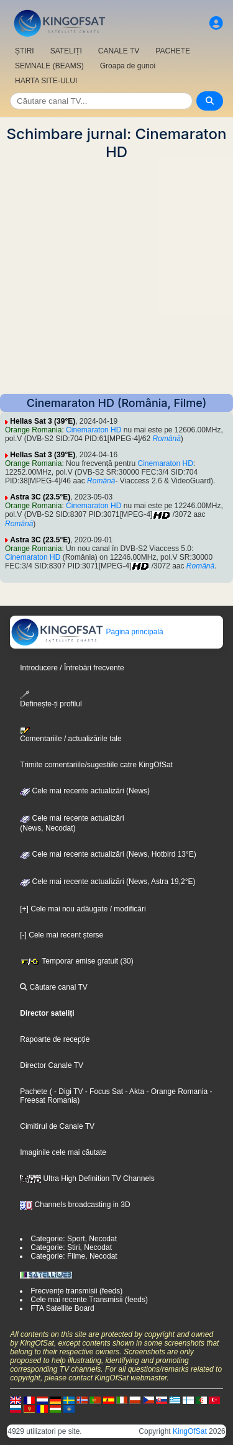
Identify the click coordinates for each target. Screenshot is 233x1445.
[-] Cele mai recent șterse (61, 935)
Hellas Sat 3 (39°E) (42, 421)
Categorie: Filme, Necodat (73, 1256)
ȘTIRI (24, 51)
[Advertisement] (116, 277)
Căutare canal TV (54, 987)
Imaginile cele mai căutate (63, 1152)
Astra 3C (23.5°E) (40, 497)
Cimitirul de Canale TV (57, 1126)
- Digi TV (68, 1091)
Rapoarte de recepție (54, 1039)
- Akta (133, 1091)
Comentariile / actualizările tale (70, 735)
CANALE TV (118, 51)
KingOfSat (190, 1431)
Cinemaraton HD (93, 430)
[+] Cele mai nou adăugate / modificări (82, 909)
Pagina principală (87, 631)
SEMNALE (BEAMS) (49, 66)
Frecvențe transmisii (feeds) (76, 1291)
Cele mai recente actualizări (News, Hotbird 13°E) (108, 854)
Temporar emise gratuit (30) (77, 961)
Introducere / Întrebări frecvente (72, 667)
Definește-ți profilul (50, 699)
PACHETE (172, 51)
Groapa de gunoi (127, 66)
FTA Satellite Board (62, 1308)
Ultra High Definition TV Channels (87, 1178)
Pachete (33, 1091)
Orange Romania (33, 430)
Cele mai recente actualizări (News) (85, 790)
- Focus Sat (103, 1091)
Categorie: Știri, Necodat (71, 1247)
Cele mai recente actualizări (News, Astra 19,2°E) (107, 881)
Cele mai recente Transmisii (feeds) (89, 1299)
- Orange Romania (176, 1091)
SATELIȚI (66, 51)
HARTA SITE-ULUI (46, 80)
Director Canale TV (51, 1065)
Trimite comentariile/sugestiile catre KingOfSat (96, 764)
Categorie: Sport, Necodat (73, 1238)
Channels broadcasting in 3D (75, 1204)
